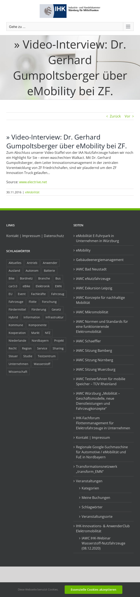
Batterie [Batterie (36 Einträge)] (49, 271)
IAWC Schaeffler (88, 341)
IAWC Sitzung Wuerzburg (95, 369)
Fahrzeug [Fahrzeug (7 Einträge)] (57, 294)
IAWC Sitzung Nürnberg (94, 360)
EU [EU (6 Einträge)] (10, 294)
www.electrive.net (33, 182)
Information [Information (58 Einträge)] (32, 317)
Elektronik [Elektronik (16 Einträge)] (43, 286)
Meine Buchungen (96, 497)
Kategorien (90, 488)
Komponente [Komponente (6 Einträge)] (38, 325)
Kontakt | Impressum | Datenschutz (35, 235)
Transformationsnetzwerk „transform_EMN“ (96, 469)
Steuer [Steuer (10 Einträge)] (13, 356)
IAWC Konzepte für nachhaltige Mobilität (100, 300)
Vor (127, 116)
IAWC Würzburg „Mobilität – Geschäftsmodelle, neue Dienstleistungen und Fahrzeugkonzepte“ (98, 401)
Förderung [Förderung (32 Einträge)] (38, 309)
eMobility (83, 250)
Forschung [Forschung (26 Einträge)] (49, 302)
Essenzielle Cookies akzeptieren (93, 590)
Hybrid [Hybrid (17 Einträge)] (13, 317)
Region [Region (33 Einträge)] (27, 348)
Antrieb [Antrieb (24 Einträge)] (32, 263)
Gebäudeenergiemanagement (100, 259)
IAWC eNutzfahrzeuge (93, 278)
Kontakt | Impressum (93, 437)
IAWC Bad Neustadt (91, 269)
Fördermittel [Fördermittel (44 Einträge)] (17, 309)
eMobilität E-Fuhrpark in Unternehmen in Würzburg (97, 238)
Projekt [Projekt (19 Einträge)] (59, 341)
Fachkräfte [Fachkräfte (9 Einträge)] (38, 294)
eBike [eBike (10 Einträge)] (26, 286)
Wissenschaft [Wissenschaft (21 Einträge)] (18, 372)
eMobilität (32, 192)
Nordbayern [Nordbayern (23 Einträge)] (40, 341)
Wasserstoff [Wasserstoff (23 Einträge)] (42, 364)
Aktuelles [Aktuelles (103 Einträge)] (15, 263)
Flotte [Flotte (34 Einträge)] (33, 302)
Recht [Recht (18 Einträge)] (13, 348)
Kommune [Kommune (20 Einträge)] (16, 325)
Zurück (115, 116)
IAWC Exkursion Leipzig (94, 288)
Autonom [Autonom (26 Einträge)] (32, 271)
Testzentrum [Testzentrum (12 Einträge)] (47, 356)
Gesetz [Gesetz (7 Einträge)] (56, 309)
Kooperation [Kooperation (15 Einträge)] (17, 333)
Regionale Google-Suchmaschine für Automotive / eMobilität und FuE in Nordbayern (102, 452)
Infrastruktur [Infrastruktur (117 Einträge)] (55, 317)
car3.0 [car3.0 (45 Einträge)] (13, 286)
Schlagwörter (92, 507)
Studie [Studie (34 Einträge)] (27, 356)
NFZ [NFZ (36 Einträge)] (47, 333)
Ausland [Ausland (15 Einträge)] (14, 271)
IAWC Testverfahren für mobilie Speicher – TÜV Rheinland (100, 381)
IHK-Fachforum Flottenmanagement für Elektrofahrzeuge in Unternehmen (103, 423)
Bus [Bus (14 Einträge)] (58, 278)
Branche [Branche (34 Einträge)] (44, 278)
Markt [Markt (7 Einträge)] (35, 333)
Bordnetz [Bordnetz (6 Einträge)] (26, 278)
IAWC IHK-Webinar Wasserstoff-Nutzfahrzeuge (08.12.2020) (103, 543)
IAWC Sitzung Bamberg (94, 350)
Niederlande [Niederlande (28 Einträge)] (17, 341)
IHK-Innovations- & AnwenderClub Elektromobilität (103, 528)
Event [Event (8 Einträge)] (22, 294)
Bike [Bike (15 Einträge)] (11, 278)
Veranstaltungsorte (97, 516)
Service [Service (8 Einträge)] (42, 348)
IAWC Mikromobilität (92, 312)
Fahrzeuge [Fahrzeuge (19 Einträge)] (16, 302)
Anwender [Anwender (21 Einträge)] (50, 263)
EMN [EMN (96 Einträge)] (58, 286)
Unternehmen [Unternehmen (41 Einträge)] (18, 364)
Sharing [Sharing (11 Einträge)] (58, 348)
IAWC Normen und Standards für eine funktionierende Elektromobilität (102, 326)
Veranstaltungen (89, 481)
